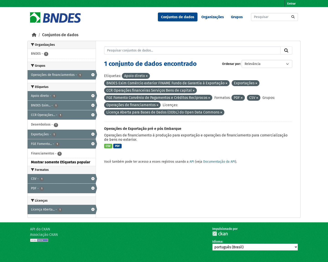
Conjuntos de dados (177, 17)
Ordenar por (231, 64)
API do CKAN (40, 229)
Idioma (217, 242)
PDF (117, 146)
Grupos (237, 17)
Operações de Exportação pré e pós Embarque (142, 128)
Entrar (291, 3)
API (192, 162)
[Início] (34, 35)
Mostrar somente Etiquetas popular (60, 162)
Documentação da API (219, 162)
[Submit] (292, 17)
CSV (108, 146)
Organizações (212, 17)
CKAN (220, 233)
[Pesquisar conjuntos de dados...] (274, 17)
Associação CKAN (44, 234)
